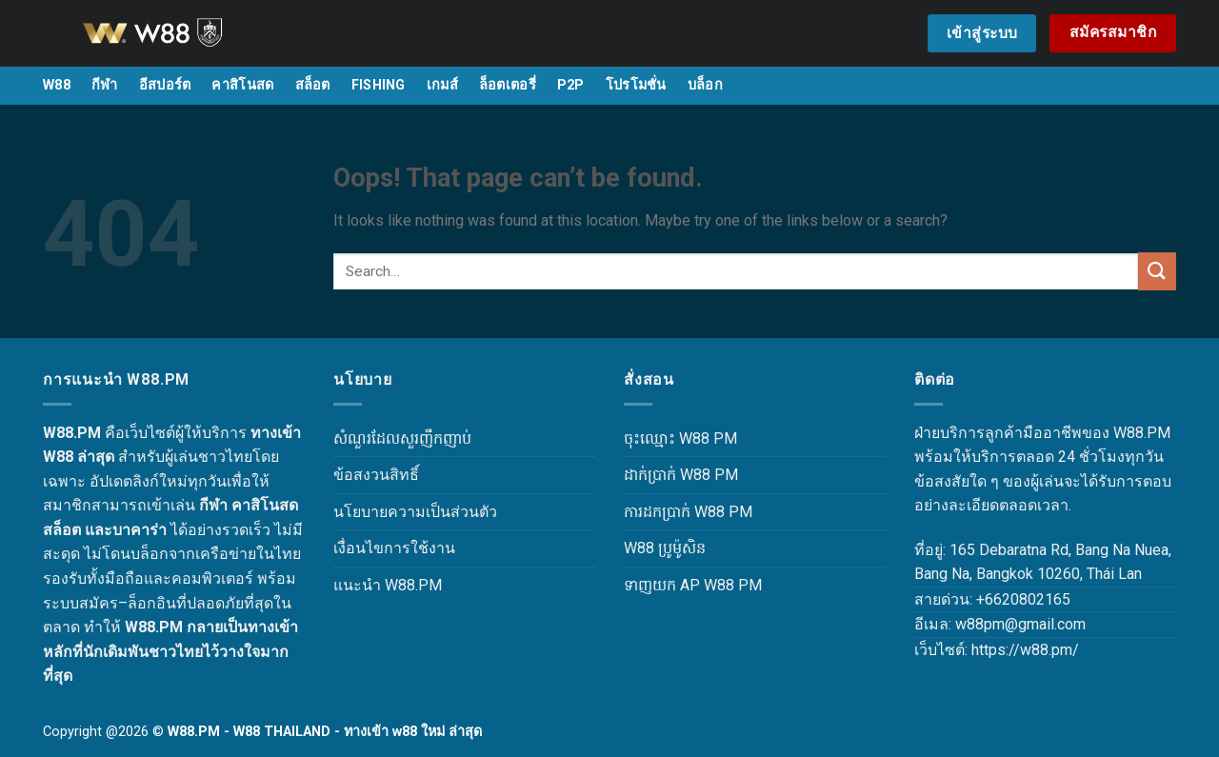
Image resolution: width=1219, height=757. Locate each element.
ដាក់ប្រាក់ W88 (667, 475)
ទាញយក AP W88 (679, 585)
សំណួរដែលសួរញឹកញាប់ (402, 438)
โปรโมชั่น (636, 85)
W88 (56, 85)
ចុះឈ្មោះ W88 (666, 438)
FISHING (378, 85)
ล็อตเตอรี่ (507, 85)
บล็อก (705, 85)
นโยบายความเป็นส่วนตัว (415, 512)
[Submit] (1157, 270)
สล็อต (312, 85)
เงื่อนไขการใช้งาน (394, 548)
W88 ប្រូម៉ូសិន (665, 548)
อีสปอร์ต (165, 85)
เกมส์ (442, 85)
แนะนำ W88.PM (387, 585)
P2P (571, 85)
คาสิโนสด (242, 85)
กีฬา (104, 85)
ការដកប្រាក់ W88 (674, 512)
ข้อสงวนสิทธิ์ (376, 475)
